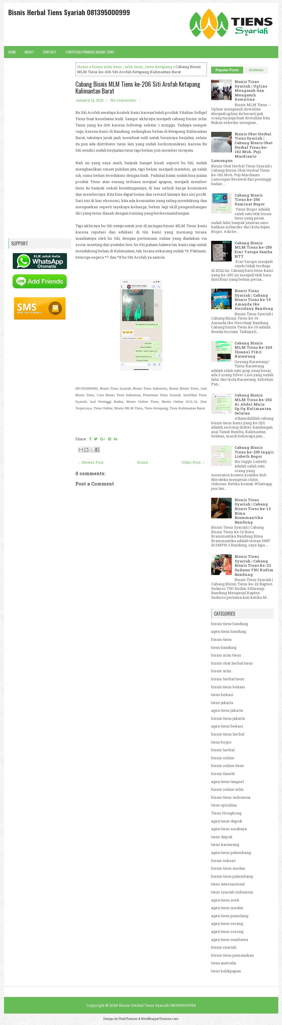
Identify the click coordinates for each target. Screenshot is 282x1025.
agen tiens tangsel (227, 781)
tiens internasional (228, 884)
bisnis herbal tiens (227, 678)
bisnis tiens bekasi (228, 686)
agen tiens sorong (227, 931)
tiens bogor (221, 742)
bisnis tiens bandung (229, 623)
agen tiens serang (227, 923)
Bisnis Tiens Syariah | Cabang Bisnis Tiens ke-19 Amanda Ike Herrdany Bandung (254, 299)
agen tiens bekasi (227, 726)
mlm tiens (134, 66)
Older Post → (193, 462)
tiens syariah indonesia (232, 892)
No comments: (123, 100)
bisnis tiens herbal (227, 734)
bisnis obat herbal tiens (232, 663)
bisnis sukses (223, 860)
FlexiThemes (128, 1018)
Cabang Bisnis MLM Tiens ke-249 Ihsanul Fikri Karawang (253, 349)
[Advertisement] (141, 656)
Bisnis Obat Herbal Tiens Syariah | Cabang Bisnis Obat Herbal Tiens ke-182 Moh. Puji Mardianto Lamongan (242, 147)
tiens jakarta (222, 702)
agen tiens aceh (225, 900)
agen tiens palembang (231, 852)
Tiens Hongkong (226, 813)
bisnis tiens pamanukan (232, 955)
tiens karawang (225, 844)
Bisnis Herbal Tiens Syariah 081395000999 (69, 12)
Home (12, 51)
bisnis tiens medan (228, 868)
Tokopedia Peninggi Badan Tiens (89, 51)
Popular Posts (227, 70)
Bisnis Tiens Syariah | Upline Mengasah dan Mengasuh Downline (251, 90)
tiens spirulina (224, 805)
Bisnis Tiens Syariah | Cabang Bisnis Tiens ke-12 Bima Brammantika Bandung (253, 511)
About (29, 51)
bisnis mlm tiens (107, 66)
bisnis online (222, 757)
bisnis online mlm (227, 789)
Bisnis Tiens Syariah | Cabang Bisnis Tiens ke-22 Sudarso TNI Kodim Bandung (254, 565)
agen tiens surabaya (229, 828)
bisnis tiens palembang (232, 876)
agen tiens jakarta (227, 710)
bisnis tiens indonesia (230, 797)
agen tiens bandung (228, 631)
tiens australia (223, 962)
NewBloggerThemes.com (160, 1018)
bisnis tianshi (223, 773)
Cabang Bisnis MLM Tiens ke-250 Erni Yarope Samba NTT (253, 249)
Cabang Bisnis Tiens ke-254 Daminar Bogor (250, 200)
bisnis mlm (221, 670)
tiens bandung (223, 647)
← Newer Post (90, 462)
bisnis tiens (221, 639)
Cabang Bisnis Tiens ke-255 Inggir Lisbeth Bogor (254, 452)
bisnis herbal (223, 749)
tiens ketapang (158, 66)
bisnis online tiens (227, 765)
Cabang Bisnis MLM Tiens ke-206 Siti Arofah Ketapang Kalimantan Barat (137, 87)
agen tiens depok (226, 821)
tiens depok (222, 836)
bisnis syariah (223, 947)
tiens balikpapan (226, 971)
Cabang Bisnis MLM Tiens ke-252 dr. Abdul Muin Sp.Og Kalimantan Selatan (253, 403)
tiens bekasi (222, 694)
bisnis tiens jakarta (228, 718)
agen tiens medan (227, 907)
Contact (50, 51)
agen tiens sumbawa (229, 939)
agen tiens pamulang (229, 915)
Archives (256, 70)
